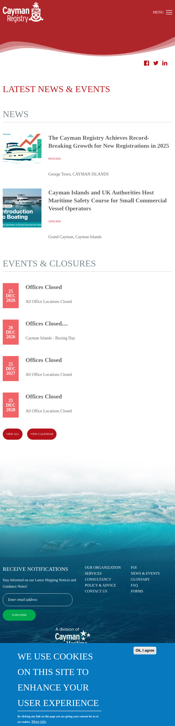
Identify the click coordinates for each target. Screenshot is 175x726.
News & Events (145, 573)
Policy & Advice (100, 585)
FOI (134, 567)
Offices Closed (44, 287)
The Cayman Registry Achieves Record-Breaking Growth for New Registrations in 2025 (108, 141)
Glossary (140, 579)
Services (93, 573)
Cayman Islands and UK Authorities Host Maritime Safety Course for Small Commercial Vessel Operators (107, 200)
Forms (137, 591)
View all (12, 434)
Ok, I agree (145, 650)
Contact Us (96, 591)
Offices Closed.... (47, 323)
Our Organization (103, 567)
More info (38, 721)
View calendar (42, 434)
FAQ (134, 585)
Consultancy (98, 579)
